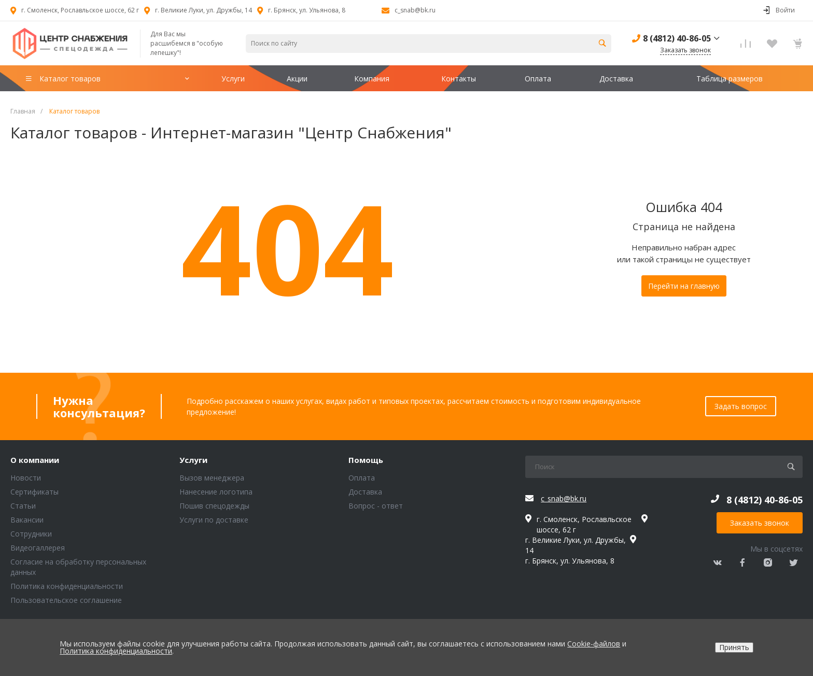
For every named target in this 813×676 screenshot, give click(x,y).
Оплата (361, 478)
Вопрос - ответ (375, 506)
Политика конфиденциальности (66, 586)
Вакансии (27, 520)
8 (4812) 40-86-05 (677, 38)
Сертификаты (34, 492)
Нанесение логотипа (216, 492)
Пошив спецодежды (214, 506)
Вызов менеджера (211, 478)
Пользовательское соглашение (66, 600)
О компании (34, 460)
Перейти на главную (684, 286)
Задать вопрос (740, 406)
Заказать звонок (759, 523)
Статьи (23, 506)
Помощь (365, 460)
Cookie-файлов (593, 644)
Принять (734, 647)
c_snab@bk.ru (415, 10)
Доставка (365, 492)
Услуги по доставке (213, 520)
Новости (25, 478)
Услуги (193, 460)
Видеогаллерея (37, 548)
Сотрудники (31, 534)
